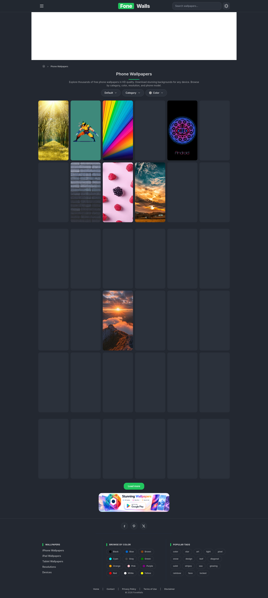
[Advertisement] (134, 36)
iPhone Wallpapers (53, 550)
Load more (134, 486)
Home (96, 589)
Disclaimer (169, 589)
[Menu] (41, 6)
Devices (47, 572)
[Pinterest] (134, 526)
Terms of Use (150, 589)
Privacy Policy (129, 589)
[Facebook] (124, 526)
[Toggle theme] (226, 6)
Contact (111, 589)
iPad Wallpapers (51, 555)
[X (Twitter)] (143, 526)
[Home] (43, 66)
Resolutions (49, 566)
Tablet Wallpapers (52, 561)
